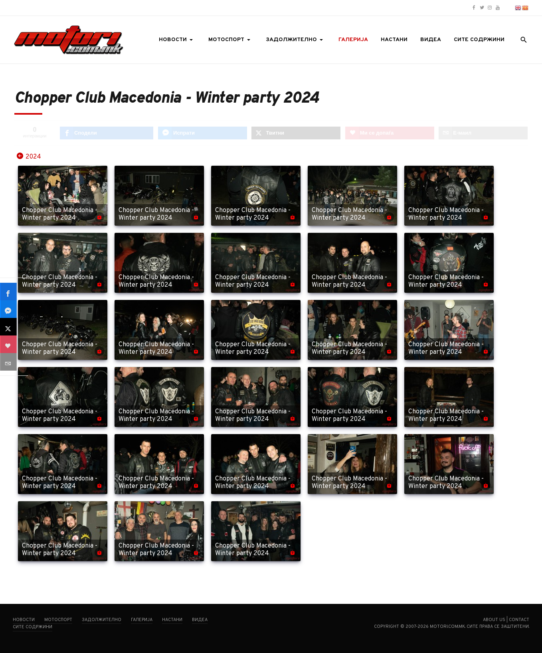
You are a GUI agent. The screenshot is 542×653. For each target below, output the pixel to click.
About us (494, 620)
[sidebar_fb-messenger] (9, 309)
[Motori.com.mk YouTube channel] (498, 8)
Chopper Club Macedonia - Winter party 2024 (59, 214)
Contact (519, 620)
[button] (177, 40)
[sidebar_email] (9, 362)
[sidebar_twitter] (9, 326)
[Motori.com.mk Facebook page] (474, 8)
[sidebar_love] (9, 344)
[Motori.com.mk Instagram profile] (490, 8)
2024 (33, 157)
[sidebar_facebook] (9, 291)
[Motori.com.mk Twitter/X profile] (482, 8)
